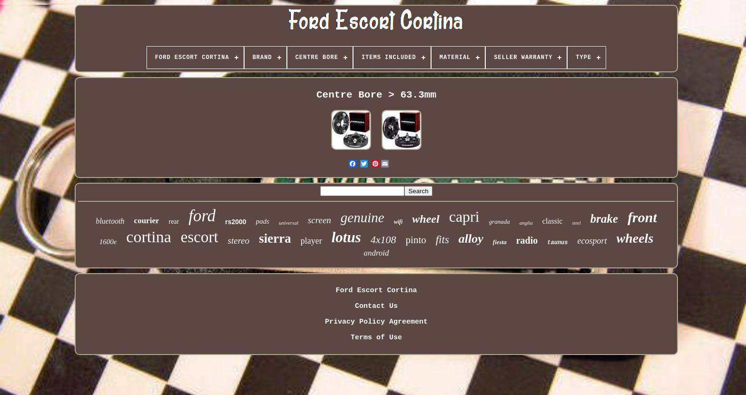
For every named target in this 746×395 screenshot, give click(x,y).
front (642, 217)
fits (442, 240)
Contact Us (376, 306)
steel (576, 223)
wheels (635, 238)
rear (173, 221)
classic (552, 221)
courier (146, 220)
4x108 (383, 240)
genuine (362, 217)
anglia (526, 223)
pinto (416, 240)
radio (527, 240)
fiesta (500, 242)
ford (202, 216)
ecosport (592, 241)
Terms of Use (376, 338)
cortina (148, 237)
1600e (108, 242)
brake (604, 218)
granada (499, 221)
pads (262, 221)
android (376, 252)
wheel (425, 219)
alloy (471, 239)
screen (319, 220)
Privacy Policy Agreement (376, 322)
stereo (239, 241)
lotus (346, 237)
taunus (557, 242)
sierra (275, 238)
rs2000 (235, 222)
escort (199, 237)
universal (288, 223)
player (311, 241)
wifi (398, 221)
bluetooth (110, 221)
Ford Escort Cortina (376, 290)
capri (464, 216)
